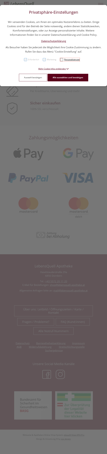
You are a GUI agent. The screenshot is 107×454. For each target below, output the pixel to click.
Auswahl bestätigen (33, 77)
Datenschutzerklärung (53, 41)
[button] (53, 68)
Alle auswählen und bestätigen (68, 77)
